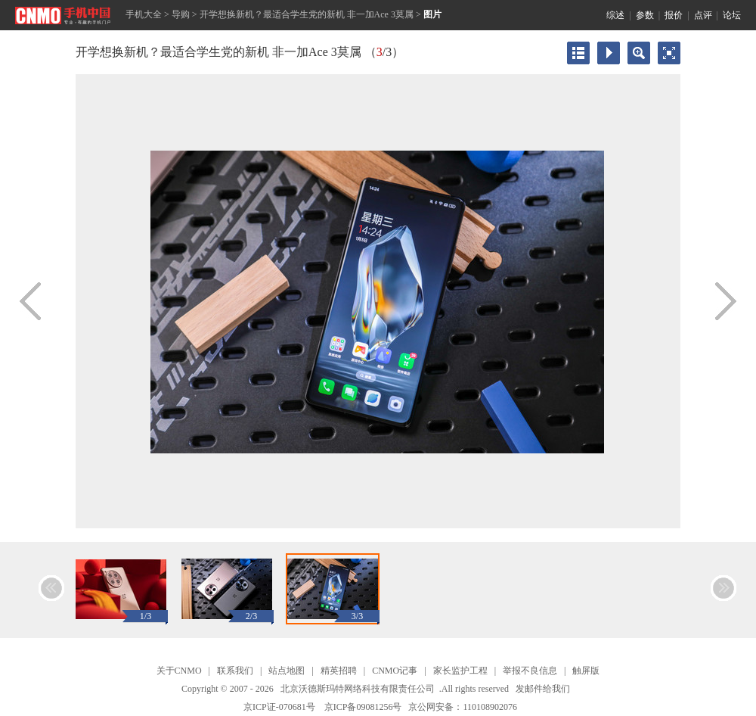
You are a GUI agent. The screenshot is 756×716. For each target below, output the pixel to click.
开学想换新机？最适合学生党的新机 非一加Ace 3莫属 (307, 14)
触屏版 (586, 670)
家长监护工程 (460, 670)
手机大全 (143, 14)
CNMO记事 (394, 670)
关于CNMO (179, 670)
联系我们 (235, 670)
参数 (645, 15)
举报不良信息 (530, 670)
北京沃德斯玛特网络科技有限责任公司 (357, 688)
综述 (615, 15)
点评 (703, 15)
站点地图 (286, 670)
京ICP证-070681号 (279, 707)
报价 (674, 15)
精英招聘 (339, 670)
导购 (181, 14)
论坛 (732, 15)
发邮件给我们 (543, 688)
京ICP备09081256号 (363, 707)
